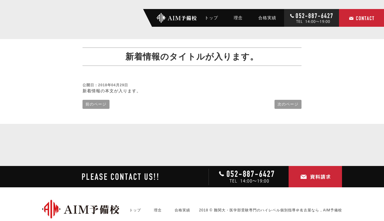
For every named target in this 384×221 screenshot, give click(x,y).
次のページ (288, 104)
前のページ (96, 104)
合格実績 (267, 17)
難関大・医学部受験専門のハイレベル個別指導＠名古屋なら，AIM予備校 (278, 210)
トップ (211, 17)
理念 (238, 17)
